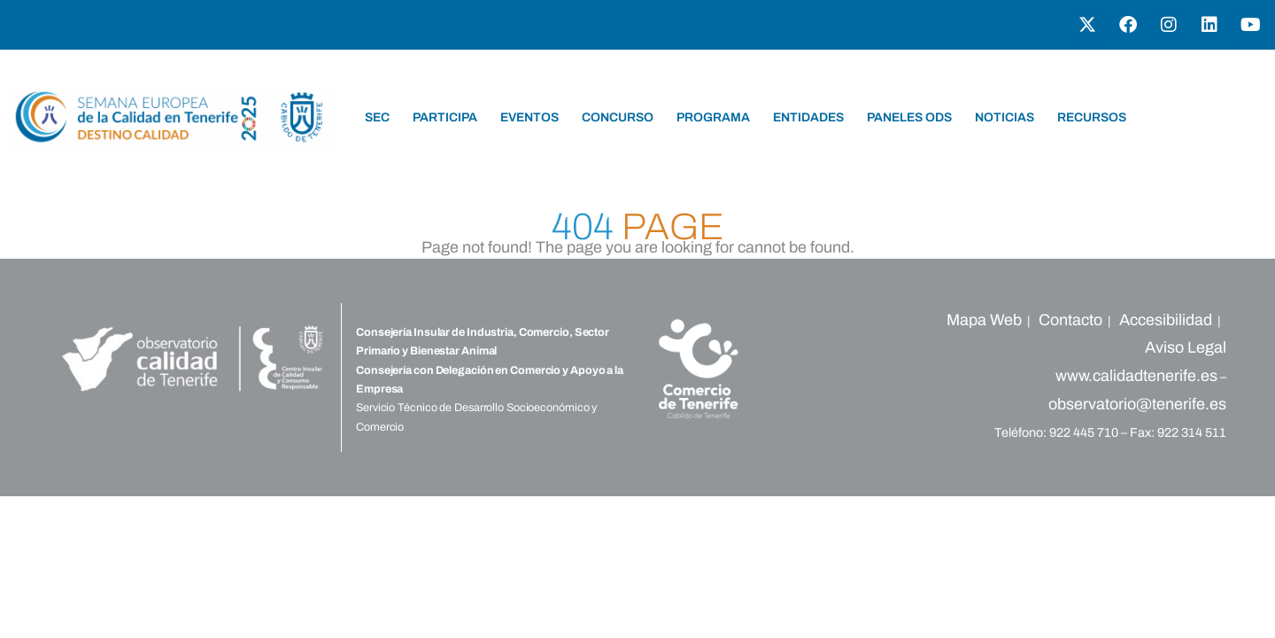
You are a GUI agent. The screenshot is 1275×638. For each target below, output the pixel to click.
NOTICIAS (1004, 117)
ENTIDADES (808, 117)
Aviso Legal (1185, 347)
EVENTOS (529, 117)
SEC (377, 117)
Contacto (1070, 320)
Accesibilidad (1165, 320)
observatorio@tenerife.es (1137, 404)
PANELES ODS (909, 117)
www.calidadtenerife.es (1136, 376)
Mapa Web (984, 320)
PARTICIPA (445, 117)
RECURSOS (1091, 117)
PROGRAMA (713, 117)
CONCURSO (617, 117)
